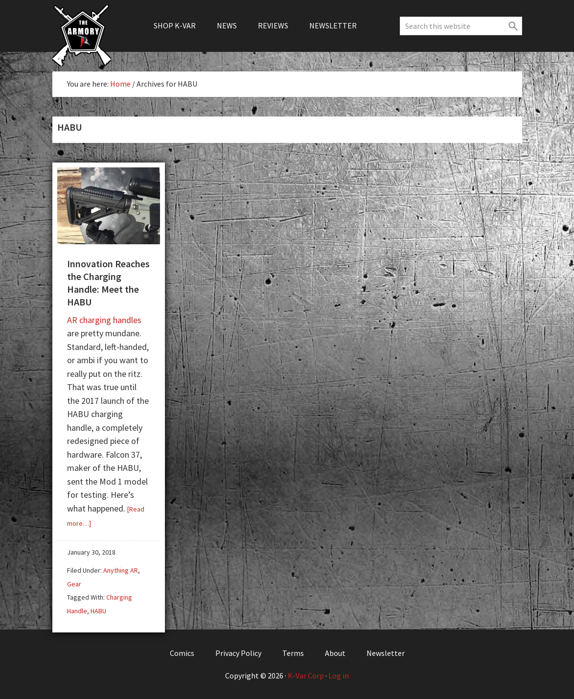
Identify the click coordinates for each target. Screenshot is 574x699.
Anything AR (120, 570)
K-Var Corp (306, 675)
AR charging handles (104, 320)
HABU (98, 610)
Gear (74, 584)
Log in (338, 675)
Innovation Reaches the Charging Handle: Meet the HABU (108, 282)
